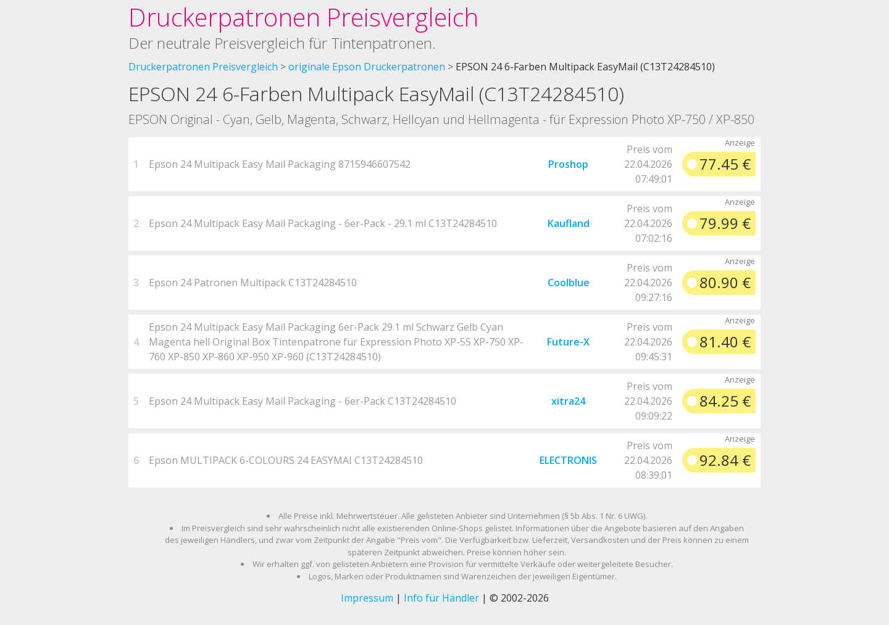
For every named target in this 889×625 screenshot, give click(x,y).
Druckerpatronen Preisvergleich (303, 17)
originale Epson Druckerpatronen (366, 66)
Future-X (568, 342)
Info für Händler (441, 598)
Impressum (367, 598)
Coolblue (569, 282)
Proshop (568, 164)
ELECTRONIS (568, 460)
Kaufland (569, 223)
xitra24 (568, 401)
